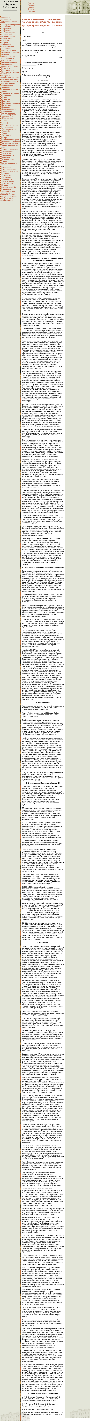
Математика (6, 105)
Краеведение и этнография (6, 86)
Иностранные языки (9, 125)
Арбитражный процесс (10, 25)
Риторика (5, 173)
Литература (6, 95)
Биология (5, 41)
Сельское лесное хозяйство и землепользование (7, 193)
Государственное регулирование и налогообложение (7, 58)
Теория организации (9, 149)
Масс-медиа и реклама (10, 103)
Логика (4, 97)
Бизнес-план (6, 39)
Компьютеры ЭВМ (8, 187)
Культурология (7, 189)
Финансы (5, 133)
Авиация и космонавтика (5, 18)
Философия (6, 131)
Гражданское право (9, 62)
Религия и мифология (10, 171)
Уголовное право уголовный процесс (8, 114)
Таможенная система (9, 143)
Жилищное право (8, 70)
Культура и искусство (10, 93)
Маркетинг (5, 101)
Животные (5, 68)
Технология (6, 153)
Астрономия (6, 31)
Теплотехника (6, 151)
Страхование (6, 179)
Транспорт (5, 157)
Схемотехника (7, 183)
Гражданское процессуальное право (9, 65)
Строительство (7, 181)
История (4, 185)
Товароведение (7, 155)
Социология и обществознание (6, 199)
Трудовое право (7, 117)
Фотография (6, 135)
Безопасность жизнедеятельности (8, 36)
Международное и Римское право (8, 110)
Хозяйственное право (10, 139)
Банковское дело (8, 33)
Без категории (7, 127)
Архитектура (6, 27)
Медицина (5, 107)
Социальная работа (9, 197)
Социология (6, 175)
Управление (6, 167)
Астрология (6, 29)
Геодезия (5, 54)
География (5, 123)
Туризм (4, 161)
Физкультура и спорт (9, 129)
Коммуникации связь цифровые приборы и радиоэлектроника (9, 81)
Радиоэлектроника (8, 169)
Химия (4, 121)
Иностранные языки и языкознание (9, 73)
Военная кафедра (8, 50)
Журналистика (7, 119)
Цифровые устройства (10, 141)
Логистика (5, 99)
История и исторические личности (9, 77)
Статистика (5, 177)
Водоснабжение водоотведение (7, 47)
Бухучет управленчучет (6, 43)
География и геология (10, 52)
